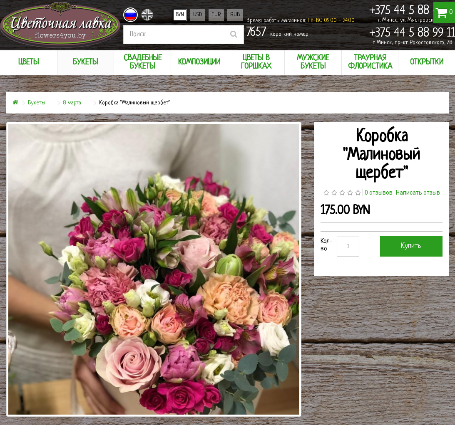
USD (197, 15)
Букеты (36, 103)
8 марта (72, 103)
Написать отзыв (418, 192)
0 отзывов (379, 192)
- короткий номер (277, 33)
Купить (411, 246)
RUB (235, 15)
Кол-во (327, 245)
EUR (216, 15)
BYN (180, 15)
